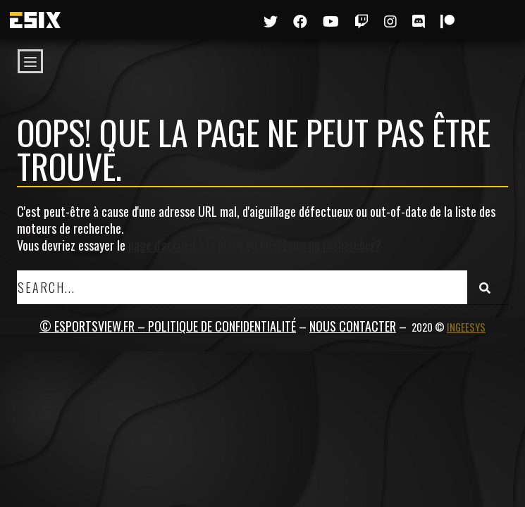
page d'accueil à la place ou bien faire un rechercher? (254, 245)
